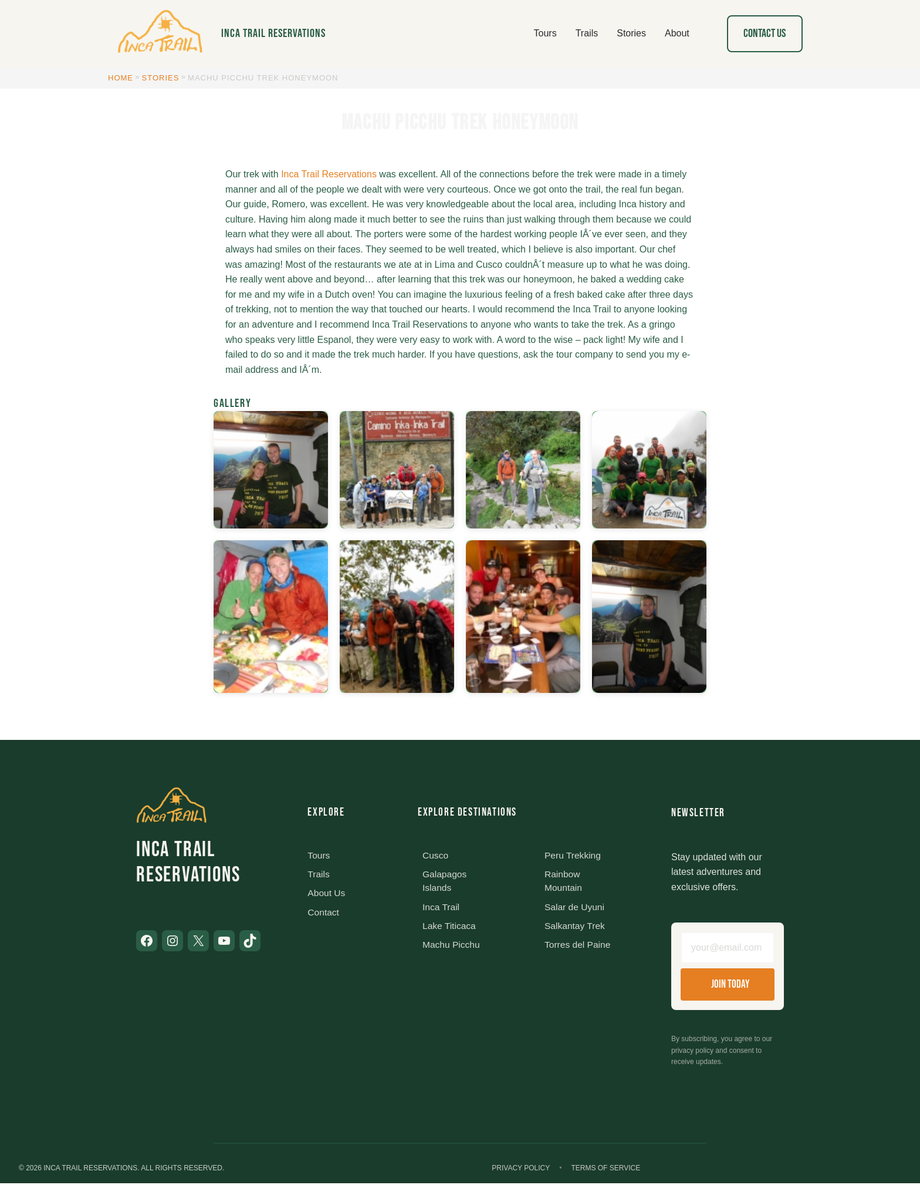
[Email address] (727, 949)
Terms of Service (605, 1170)
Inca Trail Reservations (273, 33)
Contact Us (764, 33)
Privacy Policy (521, 1170)
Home (120, 77)
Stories (161, 77)
